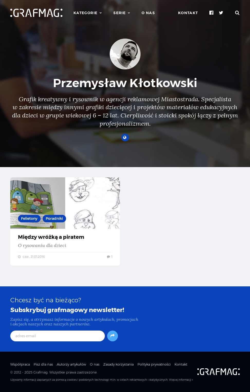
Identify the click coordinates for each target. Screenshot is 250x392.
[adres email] (57, 336)
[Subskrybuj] (112, 336)
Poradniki (54, 218)
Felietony (29, 218)
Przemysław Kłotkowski (125, 83)
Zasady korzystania (118, 364)
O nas (148, 13)
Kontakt (188, 13)
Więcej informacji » (181, 379)
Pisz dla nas (43, 364)
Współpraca (20, 364)
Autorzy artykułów (71, 364)
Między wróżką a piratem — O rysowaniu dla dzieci (65, 221)
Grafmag (40, 372)
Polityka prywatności (154, 364)
